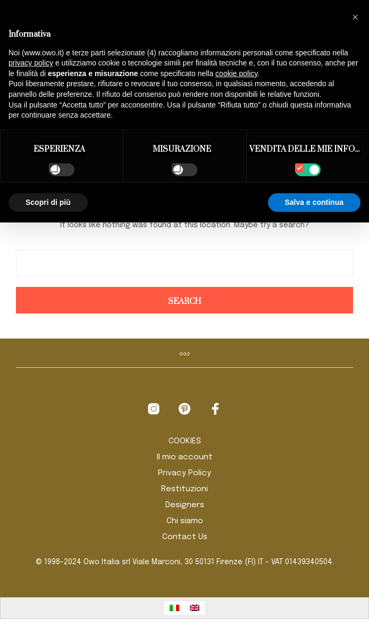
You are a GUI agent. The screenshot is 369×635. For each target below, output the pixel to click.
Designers (184, 505)
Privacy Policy (184, 473)
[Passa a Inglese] (194, 608)
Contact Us (184, 537)
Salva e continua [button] (314, 202)
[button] (355, 17)
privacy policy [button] (31, 63)
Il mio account (185, 457)
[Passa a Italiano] (174, 608)
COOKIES (185, 441)
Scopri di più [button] (48, 202)
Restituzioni (184, 489)
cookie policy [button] (236, 73)
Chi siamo (184, 521)
